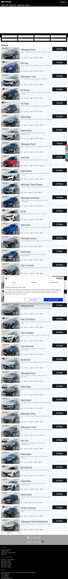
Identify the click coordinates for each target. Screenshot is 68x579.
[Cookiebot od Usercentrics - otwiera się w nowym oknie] (57, 279)
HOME (3, 5)
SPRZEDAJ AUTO (12, 5)
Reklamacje (4, 554)
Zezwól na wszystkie (53, 299)
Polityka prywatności (6, 549)
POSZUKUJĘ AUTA (20, 5)
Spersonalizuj (34, 299)
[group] (34, 20)
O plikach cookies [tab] (54, 282)
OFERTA (6, 5)
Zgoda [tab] (14, 282)
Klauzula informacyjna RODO (8, 552)
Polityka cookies (5, 551)
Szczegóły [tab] (34, 282)
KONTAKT (27, 5)
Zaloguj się (63, 2)
